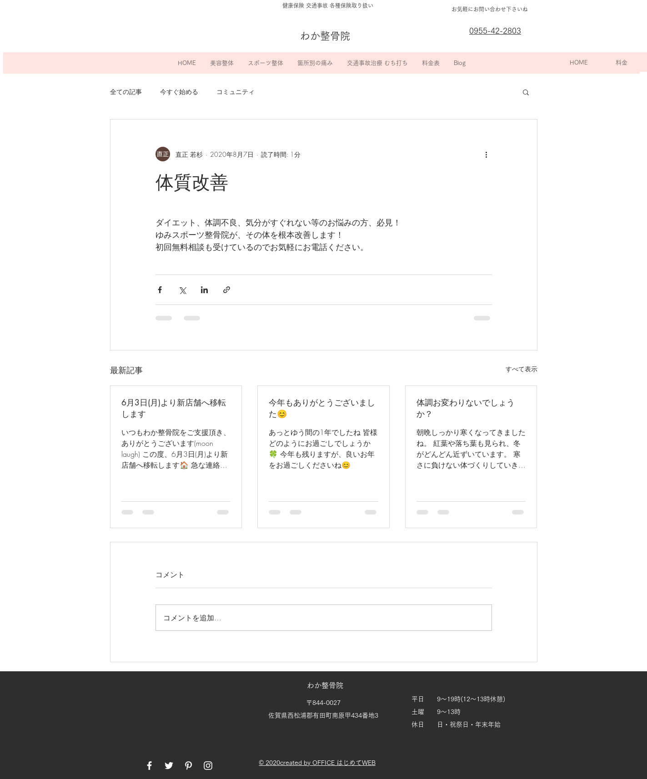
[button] (222, 63)
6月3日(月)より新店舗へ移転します (173, 408)
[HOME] (579, 63)
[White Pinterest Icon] (188, 765)
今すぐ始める (179, 91)
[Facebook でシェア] (159, 289)
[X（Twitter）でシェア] (182, 289)
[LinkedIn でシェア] (204, 289)
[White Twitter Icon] (169, 765)
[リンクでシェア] (226, 289)
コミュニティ (235, 91)
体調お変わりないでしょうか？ (465, 408)
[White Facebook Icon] (149, 765)
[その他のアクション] (486, 154)
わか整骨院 (326, 685)
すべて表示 (521, 369)
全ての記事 (126, 91)
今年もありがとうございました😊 (322, 408)
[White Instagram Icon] (208, 765)
